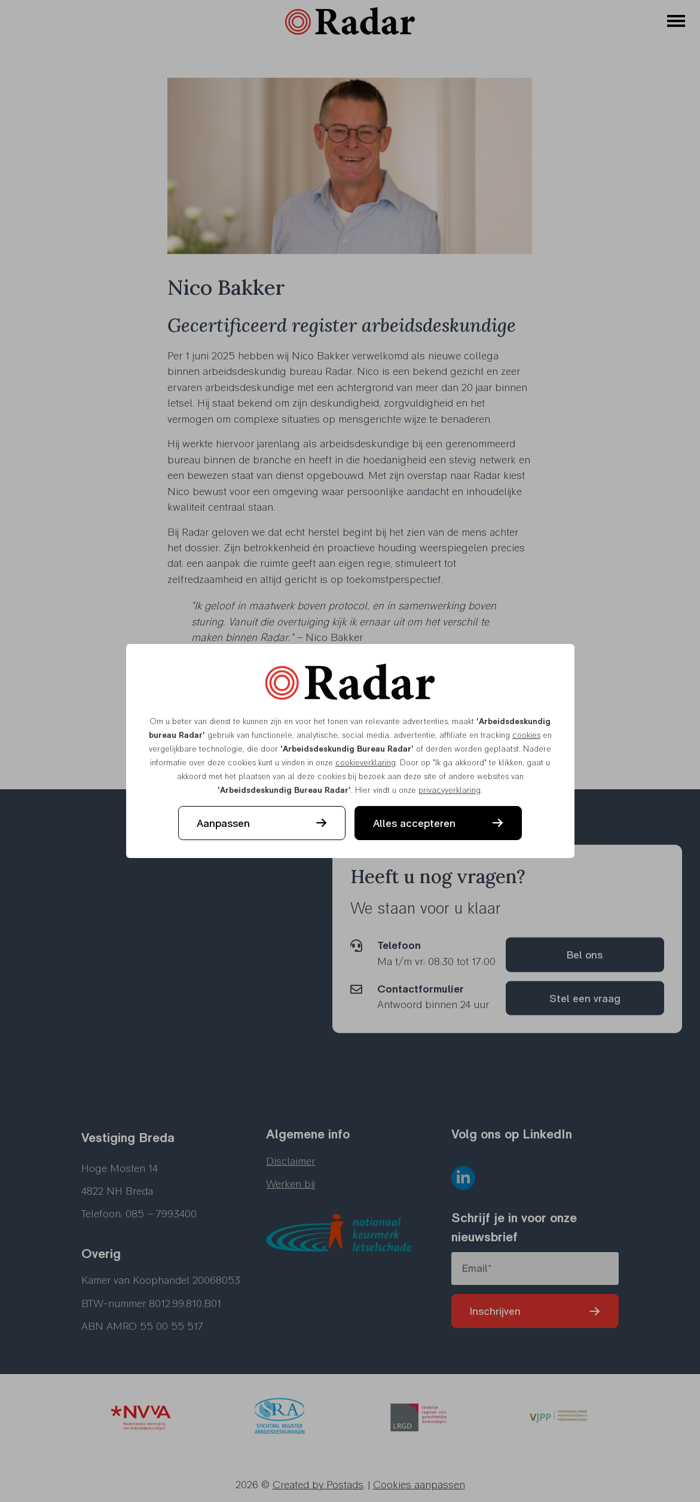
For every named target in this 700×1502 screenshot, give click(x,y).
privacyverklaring (449, 790)
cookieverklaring (365, 762)
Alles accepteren (414, 823)
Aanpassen (223, 823)
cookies (526, 735)
